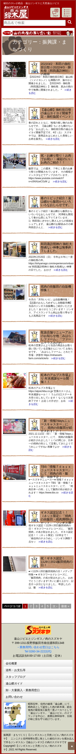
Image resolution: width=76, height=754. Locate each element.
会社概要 (11, 663)
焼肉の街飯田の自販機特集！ (56, 288)
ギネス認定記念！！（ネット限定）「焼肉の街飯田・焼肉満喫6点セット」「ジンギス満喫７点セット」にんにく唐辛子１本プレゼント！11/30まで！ (51, 521)
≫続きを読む (51, 138)
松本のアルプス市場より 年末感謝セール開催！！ (56, 378)
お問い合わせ (14, 696)
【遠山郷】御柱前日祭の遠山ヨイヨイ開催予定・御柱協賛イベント (56, 113)
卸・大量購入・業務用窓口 (23, 690)
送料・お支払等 (16, 670)
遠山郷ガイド (14, 683)
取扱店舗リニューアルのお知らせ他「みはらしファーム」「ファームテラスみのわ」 (56, 337)
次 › (55, 606)
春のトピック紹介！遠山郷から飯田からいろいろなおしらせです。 (56, 201)
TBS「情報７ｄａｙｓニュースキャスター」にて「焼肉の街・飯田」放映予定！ (56, 472)
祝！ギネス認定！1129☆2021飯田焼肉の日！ (57, 561)
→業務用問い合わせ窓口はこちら (38, 647)
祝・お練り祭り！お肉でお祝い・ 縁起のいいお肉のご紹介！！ (56, 159)
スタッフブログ (16, 676)
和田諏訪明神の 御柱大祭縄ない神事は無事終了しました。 (56, 247)
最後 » (65, 606)
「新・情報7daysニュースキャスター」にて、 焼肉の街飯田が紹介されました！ (56, 426)
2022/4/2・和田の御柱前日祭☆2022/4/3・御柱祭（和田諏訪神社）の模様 (56, 69)
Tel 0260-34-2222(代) (38, 651)
